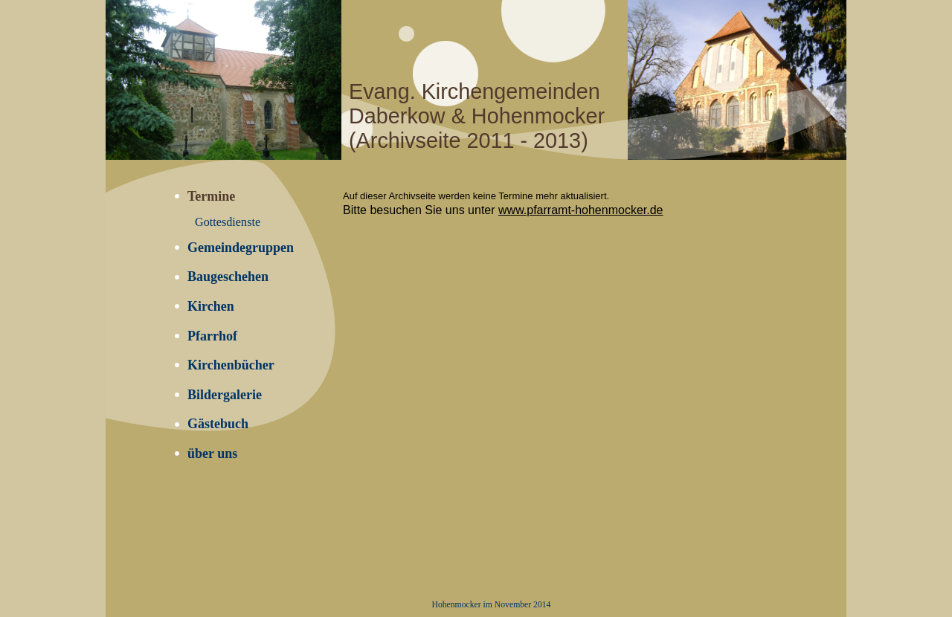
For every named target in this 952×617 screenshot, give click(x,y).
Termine (211, 196)
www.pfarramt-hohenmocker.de (580, 210)
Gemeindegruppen (240, 247)
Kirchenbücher (230, 365)
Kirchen (210, 306)
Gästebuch (217, 423)
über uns (212, 453)
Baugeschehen (227, 276)
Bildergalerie (224, 394)
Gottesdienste (227, 222)
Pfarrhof (212, 336)
